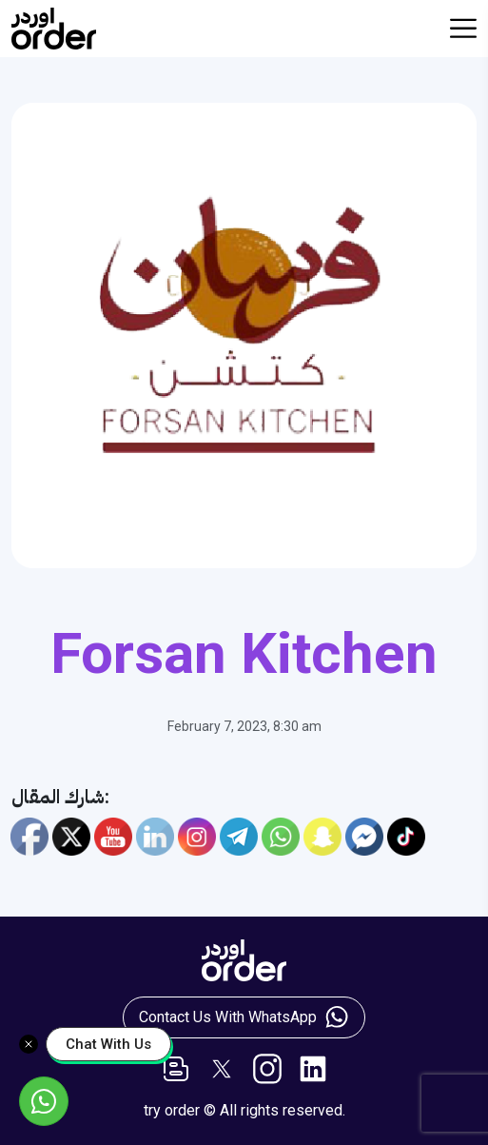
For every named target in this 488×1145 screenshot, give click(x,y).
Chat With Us (108, 1044)
